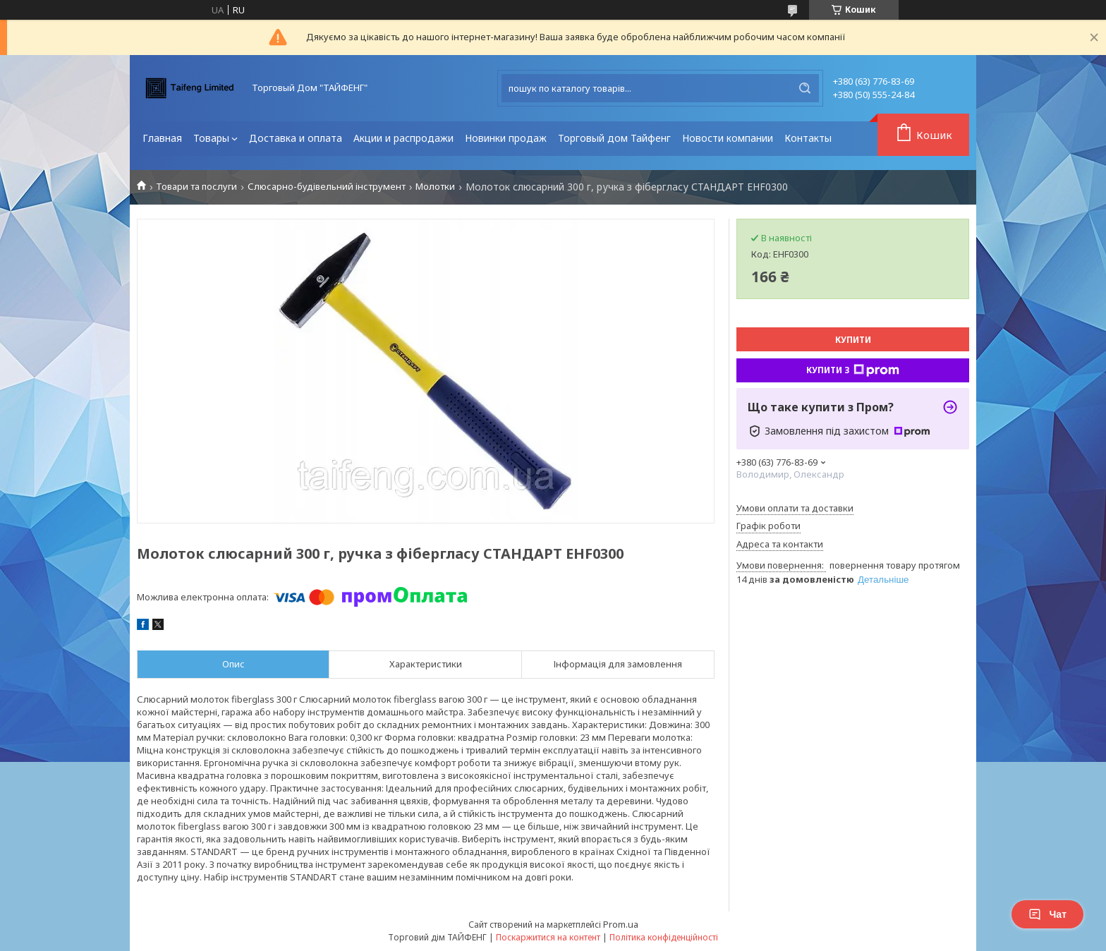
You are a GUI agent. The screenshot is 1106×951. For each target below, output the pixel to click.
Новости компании (727, 138)
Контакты (808, 138)
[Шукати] (805, 88)
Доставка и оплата (295, 138)
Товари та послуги (196, 187)
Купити (853, 340)
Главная (162, 138)
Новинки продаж (506, 138)
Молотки (435, 187)
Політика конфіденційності (663, 937)
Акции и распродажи (403, 138)
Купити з (852, 370)
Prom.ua (620, 924)
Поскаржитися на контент (548, 937)
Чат (1047, 914)
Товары (211, 138)
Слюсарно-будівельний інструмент (327, 187)
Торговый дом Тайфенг (614, 138)
